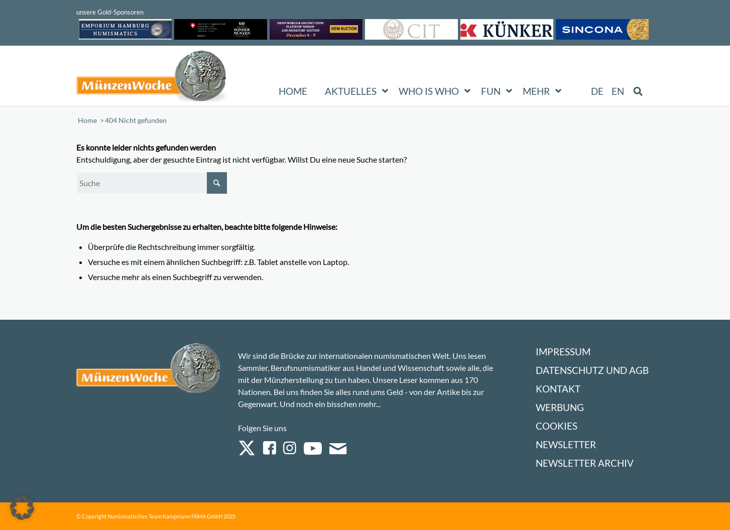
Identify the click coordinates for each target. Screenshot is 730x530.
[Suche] (151, 183)
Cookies (556, 426)
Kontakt (558, 388)
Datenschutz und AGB (592, 370)
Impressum (563, 351)
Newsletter (566, 444)
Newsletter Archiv (585, 463)
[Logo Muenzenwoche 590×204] (151, 78)
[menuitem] (597, 91)
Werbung (560, 407)
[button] (22, 508)
